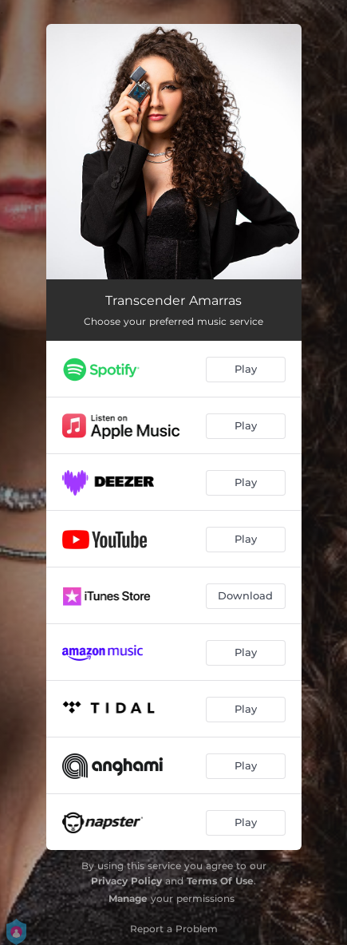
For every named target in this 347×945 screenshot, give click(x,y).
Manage (128, 898)
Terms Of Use (220, 881)
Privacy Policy (126, 881)
